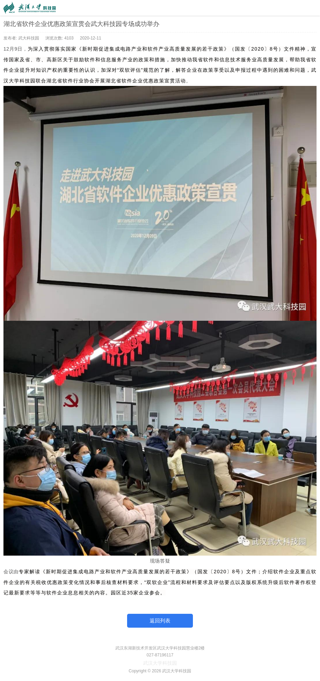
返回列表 (160, 620)
